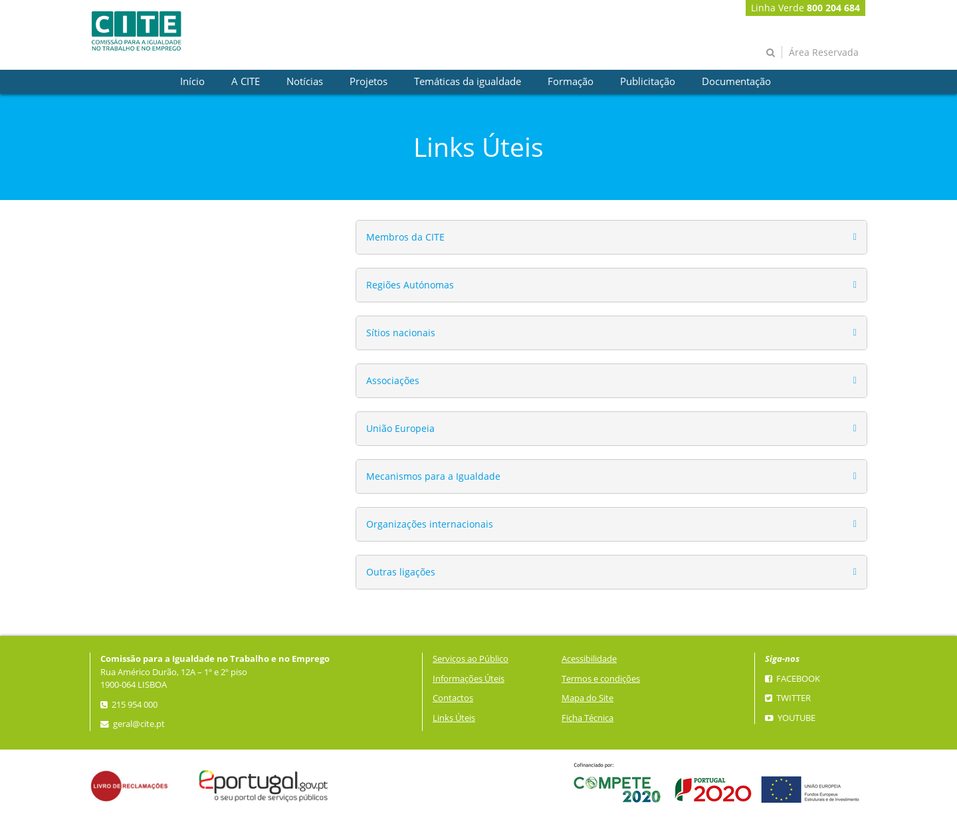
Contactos (453, 698)
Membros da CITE (405, 237)
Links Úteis (454, 718)
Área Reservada (824, 52)
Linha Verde (805, 7)
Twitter (788, 698)
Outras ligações (400, 571)
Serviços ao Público (470, 659)
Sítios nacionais (400, 332)
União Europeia (400, 428)
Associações (392, 380)
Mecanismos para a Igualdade (433, 476)
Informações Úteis (468, 678)
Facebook (792, 678)
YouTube (790, 718)
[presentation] (192, 82)
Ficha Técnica (587, 718)
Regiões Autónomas (410, 284)
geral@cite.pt (132, 724)
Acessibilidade (589, 659)
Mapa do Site (587, 698)
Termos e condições (601, 678)
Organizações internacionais (429, 524)
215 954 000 (129, 704)
